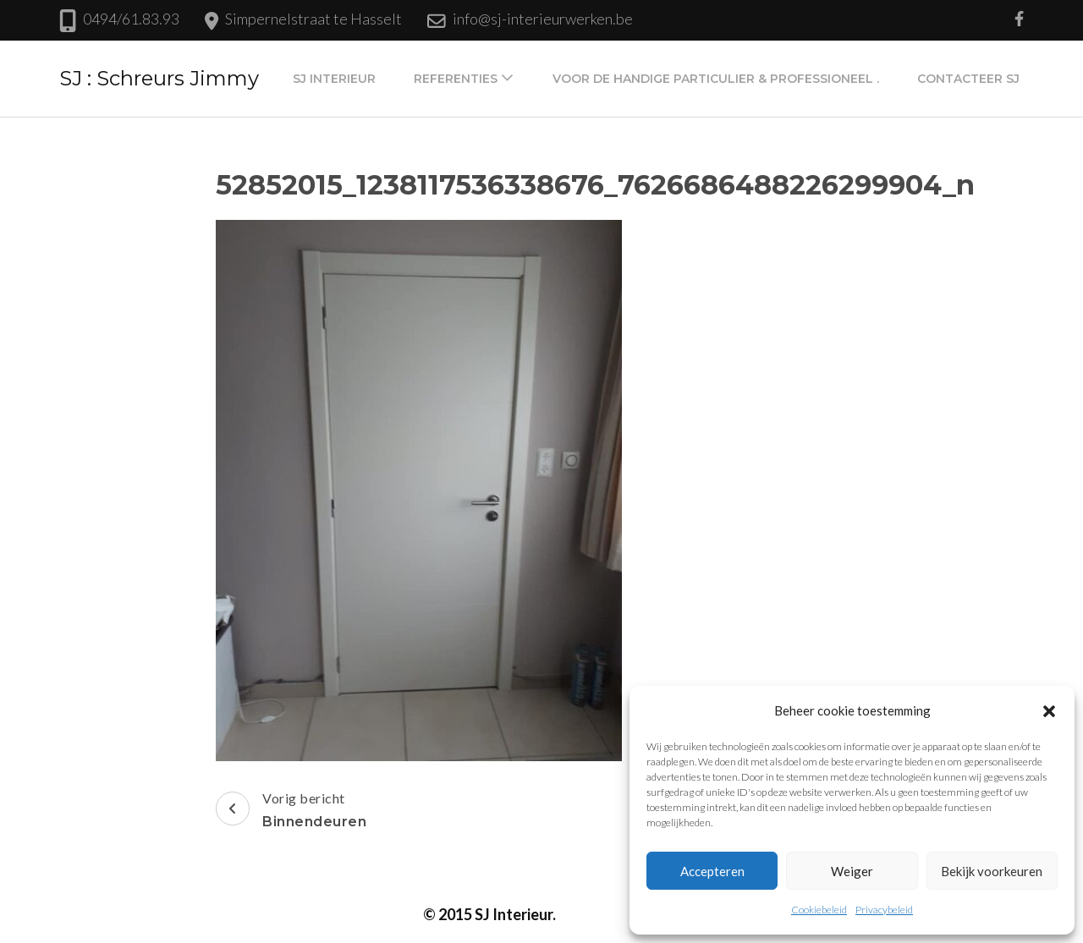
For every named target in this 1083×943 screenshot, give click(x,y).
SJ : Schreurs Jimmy (159, 78)
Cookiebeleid (819, 909)
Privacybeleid (884, 909)
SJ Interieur (334, 78)
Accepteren (712, 871)
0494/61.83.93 (131, 18)
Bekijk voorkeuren (991, 871)
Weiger (852, 871)
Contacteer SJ (968, 78)
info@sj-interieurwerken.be (543, 18)
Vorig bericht (291, 812)
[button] (1049, 710)
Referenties (456, 78)
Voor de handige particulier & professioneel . (715, 78)
